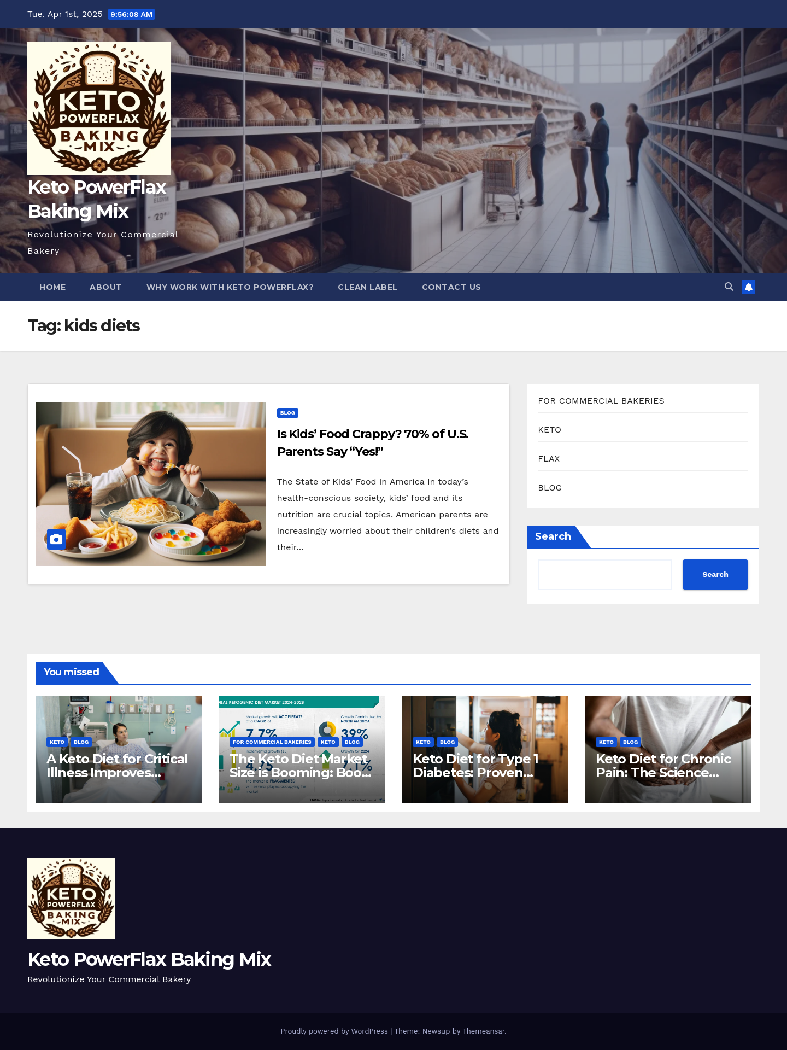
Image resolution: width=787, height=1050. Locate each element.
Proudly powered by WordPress (335, 1031)
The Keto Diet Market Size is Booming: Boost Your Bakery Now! (301, 772)
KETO (549, 429)
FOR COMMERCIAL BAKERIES (601, 400)
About (106, 287)
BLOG (287, 413)
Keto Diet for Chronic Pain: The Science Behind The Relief (663, 772)
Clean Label (368, 287)
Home (52, 287)
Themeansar (483, 1031)
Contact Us (451, 287)
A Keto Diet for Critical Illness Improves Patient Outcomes (117, 772)
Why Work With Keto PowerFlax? (230, 287)
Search (553, 536)
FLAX (549, 458)
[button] (729, 287)
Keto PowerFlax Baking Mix (149, 959)
